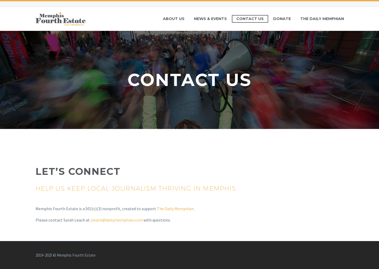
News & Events (210, 18)
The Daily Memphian (322, 18)
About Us (173, 18)
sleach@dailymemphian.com (117, 220)
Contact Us (250, 18)
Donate (282, 18)
